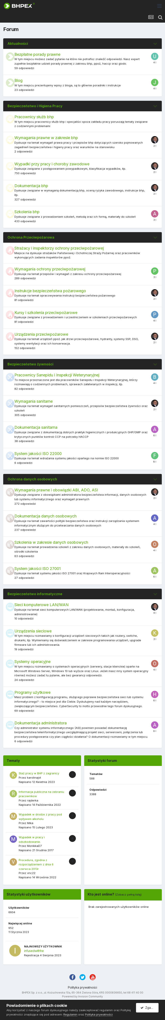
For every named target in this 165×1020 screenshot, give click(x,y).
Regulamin (70, 1014)
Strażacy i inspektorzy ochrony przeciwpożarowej (59, 248)
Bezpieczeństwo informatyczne (35, 594)
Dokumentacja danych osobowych (45, 516)
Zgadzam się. (150, 1007)
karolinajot (34, 777)
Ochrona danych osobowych (32, 479)
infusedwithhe (34, 951)
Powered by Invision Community (82, 996)
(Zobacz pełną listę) (128, 894)
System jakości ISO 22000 (38, 453)
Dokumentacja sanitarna (35, 427)
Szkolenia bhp (27, 212)
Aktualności (18, 43)
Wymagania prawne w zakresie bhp (46, 137)
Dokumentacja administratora (40, 723)
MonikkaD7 (34, 846)
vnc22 (31, 873)
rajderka (32, 800)
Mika (30, 823)
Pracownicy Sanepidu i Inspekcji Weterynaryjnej (56, 375)
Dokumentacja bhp (31, 185)
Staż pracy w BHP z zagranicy (39, 773)
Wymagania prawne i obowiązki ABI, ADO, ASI (56, 490)
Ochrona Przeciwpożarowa (31, 237)
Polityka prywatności (82, 987)
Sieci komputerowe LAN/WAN (41, 604)
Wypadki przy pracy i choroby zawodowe (51, 164)
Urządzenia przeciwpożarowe (41, 334)
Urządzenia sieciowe (33, 631)
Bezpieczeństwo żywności (30, 364)
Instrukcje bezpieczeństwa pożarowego (50, 291)
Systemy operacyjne (32, 661)
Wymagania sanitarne (33, 401)
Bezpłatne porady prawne (37, 54)
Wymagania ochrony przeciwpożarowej (49, 269)
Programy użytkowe (32, 692)
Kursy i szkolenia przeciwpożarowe (45, 312)
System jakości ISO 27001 (37, 568)
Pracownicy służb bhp (34, 117)
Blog (18, 80)
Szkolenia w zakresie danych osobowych (51, 542)
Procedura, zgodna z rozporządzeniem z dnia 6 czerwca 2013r (36, 864)
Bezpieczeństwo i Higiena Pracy (35, 106)
